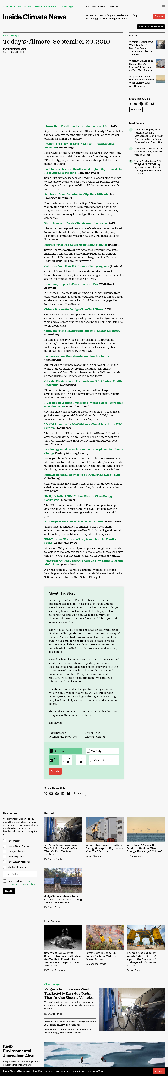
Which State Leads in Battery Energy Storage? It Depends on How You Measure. (70, 1023)
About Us (114, 6)
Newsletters (10, 813)
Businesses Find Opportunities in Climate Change (76, 356)
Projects (102, 6)
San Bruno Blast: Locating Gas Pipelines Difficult (76, 194)
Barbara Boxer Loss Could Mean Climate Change (75, 244)
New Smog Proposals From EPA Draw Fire (71, 284)
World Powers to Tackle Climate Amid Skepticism (76, 223)
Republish (136, 109)
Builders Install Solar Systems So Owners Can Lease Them (82, 474)
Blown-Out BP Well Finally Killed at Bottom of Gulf (77, 126)
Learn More (97, 1071)
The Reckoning (151, 26)
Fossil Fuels (50, 6)
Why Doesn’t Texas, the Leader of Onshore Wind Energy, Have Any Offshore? (68, 1031)
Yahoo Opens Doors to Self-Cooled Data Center (74, 521)
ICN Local (91, 6)
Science (7, 6)
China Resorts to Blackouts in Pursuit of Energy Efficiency (82, 330)
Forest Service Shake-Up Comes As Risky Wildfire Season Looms (148, 151)
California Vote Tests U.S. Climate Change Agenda (76, 266)
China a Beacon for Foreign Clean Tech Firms (73, 309)
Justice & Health (33, 6)
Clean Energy (66, 6)
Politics (18, 6)
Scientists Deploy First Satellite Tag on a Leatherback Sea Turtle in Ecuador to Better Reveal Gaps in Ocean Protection (148, 136)
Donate (159, 16)
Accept (159, 1071)
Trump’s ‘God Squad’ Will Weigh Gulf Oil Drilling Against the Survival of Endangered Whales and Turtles (148, 167)
